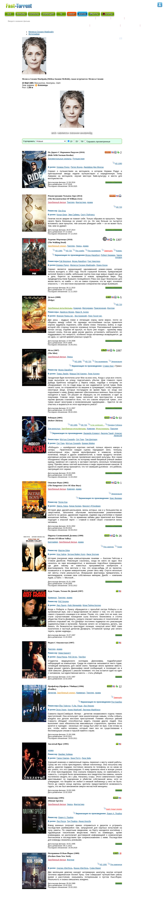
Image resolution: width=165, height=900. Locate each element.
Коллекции (103, 19)
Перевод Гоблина (113, 425)
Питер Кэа (62, 502)
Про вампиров (115, 864)
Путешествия (78, 159)
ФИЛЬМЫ (21, 14)
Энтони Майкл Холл (76, 554)
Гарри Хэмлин (63, 758)
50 (82, 141)
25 (77, 141)
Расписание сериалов (138, 19)
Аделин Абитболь (65, 868)
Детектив (52, 693)
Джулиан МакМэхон (91, 710)
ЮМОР (71, 14)
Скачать (118, 635)
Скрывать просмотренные (98, 142)
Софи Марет (95, 868)
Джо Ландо (61, 605)
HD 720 (117, 207)
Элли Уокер (61, 710)
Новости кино (80, 23)
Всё (53, 133)
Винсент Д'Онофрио (91, 506)
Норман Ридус (63, 167)
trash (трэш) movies (113, 809)
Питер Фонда (76, 167)
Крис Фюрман (116, 498)
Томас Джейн (62, 374)
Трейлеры (147, 23)
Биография (53, 542)
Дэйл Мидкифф (75, 605)
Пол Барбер (116, 702)
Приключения (100, 308)
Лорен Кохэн (101, 265)
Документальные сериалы (60, 159)
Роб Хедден (63, 601)
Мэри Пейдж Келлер (91, 605)
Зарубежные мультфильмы (60, 308)
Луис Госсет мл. (95, 316)
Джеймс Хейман (65, 754)
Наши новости (130, 23)
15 (71, 141)
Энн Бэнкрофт (80, 316)
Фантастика (81, 202)
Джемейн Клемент (91, 433)
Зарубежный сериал (57, 246)
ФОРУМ (82, 14)
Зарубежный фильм (57, 202)
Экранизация (115, 361)
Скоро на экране (84, 19)
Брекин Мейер (88, 443)
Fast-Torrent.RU (22, 5)
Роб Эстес (72, 657)
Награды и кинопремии (105, 23)
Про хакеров (107, 547)
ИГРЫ (94, 14)
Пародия (114, 429)
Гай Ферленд (65, 261)
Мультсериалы (102, 429)
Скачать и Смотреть (113, 182)
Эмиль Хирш (62, 506)
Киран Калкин (75, 506)
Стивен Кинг (108, 366)
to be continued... (96, 425)
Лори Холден (94, 374)
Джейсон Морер (67, 312)
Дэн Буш (62, 211)
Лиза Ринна (62, 657)
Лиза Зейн (86, 758)
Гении (118, 547)
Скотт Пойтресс (88, 215)
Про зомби (78, 251)
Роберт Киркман (108, 255)
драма (90, 202)
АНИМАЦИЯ (48, 14)
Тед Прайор (72, 821)
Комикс (117, 251)
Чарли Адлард (118, 256)
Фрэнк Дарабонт (92, 255)
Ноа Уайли (61, 554)
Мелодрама (87, 308)
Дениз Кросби (85, 821)
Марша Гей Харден (78, 374)
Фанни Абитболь (81, 868)
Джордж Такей (107, 433)
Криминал (52, 598)
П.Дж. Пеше (77, 706)
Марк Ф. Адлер (82, 312)
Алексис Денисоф (118, 434)
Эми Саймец (74, 215)
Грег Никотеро (93, 261)
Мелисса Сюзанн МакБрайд (41, 32)
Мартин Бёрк (64, 550)
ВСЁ (9, 14)
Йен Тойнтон (65, 706)
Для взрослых (54, 429)
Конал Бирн (62, 215)
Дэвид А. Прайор (114, 813)
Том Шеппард (91, 439)
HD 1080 (117, 163)
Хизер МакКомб (75, 710)
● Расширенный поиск (49, 25)
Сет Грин (80, 439)
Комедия (77, 308)
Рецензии (117, 19)
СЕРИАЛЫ (34, 14)
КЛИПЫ (107, 14)
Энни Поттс (75, 758)
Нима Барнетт (64, 653)
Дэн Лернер (88, 706)
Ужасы (79, 246)
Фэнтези (111, 308)
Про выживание (93, 251)
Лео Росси (61, 821)
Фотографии (34, 34)
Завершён (107, 251)
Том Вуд (82, 657)
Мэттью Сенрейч (67, 439)
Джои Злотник (92, 554)
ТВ (61, 14)
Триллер (70, 202)
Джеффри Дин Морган (94, 167)
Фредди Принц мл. (65, 316)
